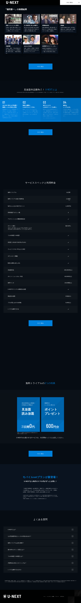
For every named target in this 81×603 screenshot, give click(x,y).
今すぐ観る (70, 2)
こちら (26, 229)
